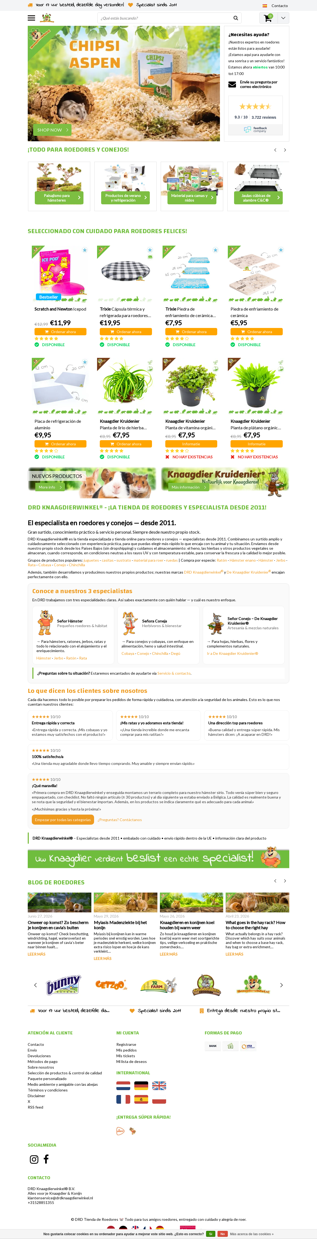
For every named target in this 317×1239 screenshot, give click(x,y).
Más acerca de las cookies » (252, 1234)
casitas (108, 560)
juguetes (91, 560)
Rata (32, 564)
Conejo (60, 564)
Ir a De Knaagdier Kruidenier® (232, 653)
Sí (210, 1234)
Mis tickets (125, 1055)
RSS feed (35, 1107)
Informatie (191, 444)
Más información (190, 487)
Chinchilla (77, 564)
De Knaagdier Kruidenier (249, 572)
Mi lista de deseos (131, 1061)
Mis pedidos (126, 1050)
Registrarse (126, 1044)
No (222, 1234)
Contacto (36, 1044)
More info (52, 487)
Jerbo (280, 560)
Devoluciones (39, 1055)
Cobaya (44, 564)
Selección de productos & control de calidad (65, 1073)
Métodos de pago (43, 1061)
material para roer (148, 560)
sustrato (123, 560)
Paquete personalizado (47, 1078)
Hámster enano (243, 560)
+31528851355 (41, 1202)
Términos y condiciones (48, 1090)
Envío (32, 1050)
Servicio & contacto (174, 673)
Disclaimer (36, 1095)
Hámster (266, 560)
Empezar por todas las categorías (63, 819)
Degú (175, 653)
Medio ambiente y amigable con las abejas (63, 1084)
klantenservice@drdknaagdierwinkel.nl (60, 1198)
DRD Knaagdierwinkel (203, 572)
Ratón (222, 560)
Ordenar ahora (60, 331)
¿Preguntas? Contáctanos (120, 819)
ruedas (172, 560)
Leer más (36, 954)
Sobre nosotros (41, 1067)
